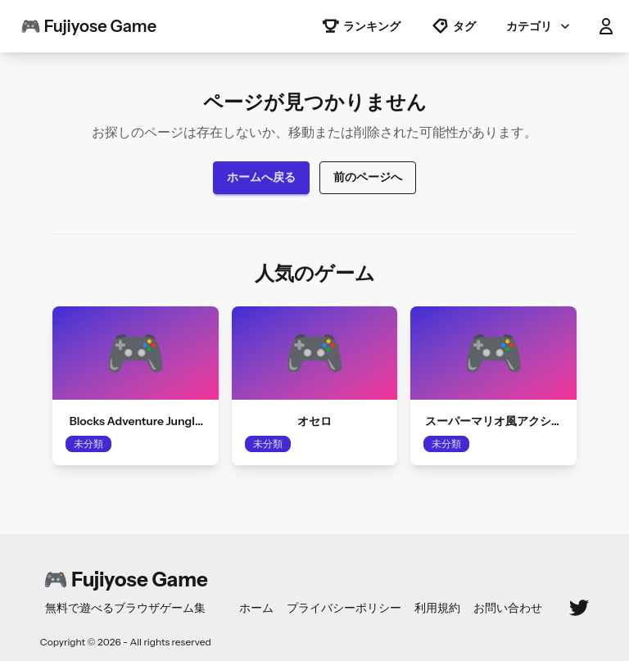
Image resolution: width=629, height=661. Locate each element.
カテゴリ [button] (539, 26)
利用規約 (437, 607)
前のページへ (367, 177)
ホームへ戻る (261, 177)
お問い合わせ (507, 607)
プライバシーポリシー (344, 607)
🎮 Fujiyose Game (88, 26)
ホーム (256, 607)
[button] (606, 26)
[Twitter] (579, 608)
